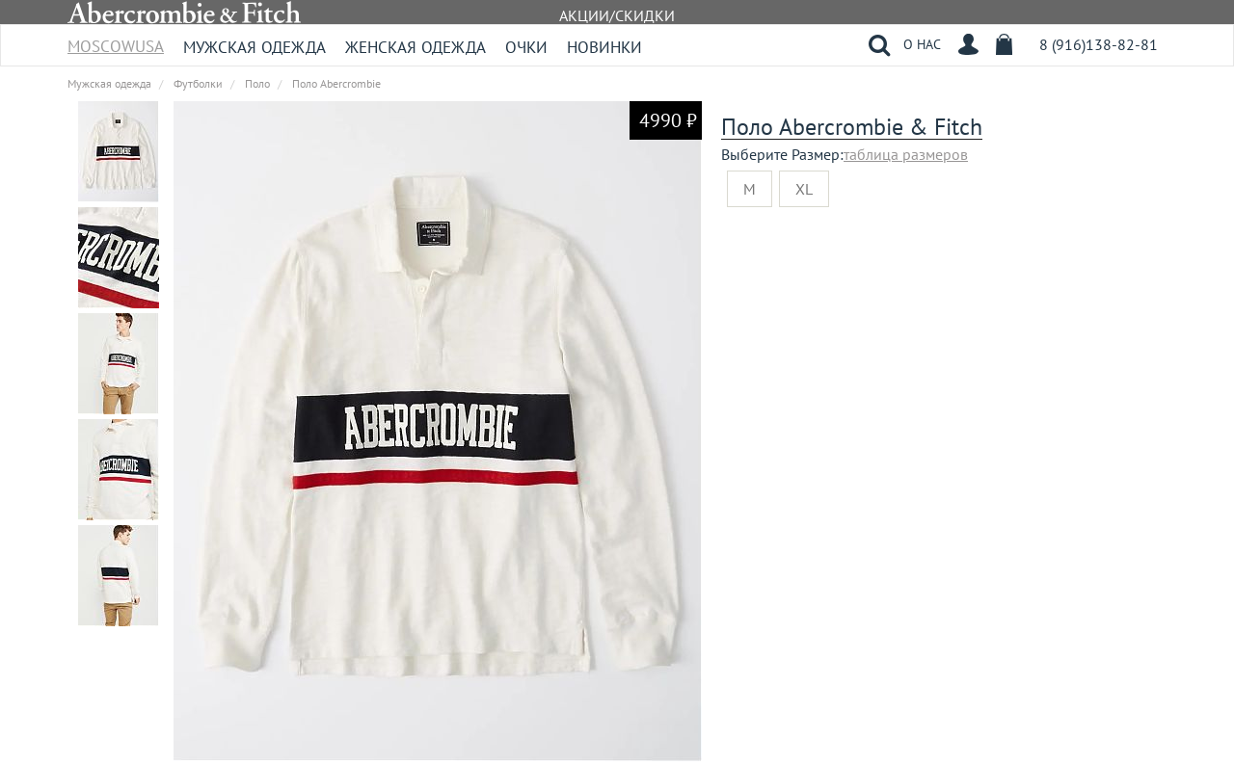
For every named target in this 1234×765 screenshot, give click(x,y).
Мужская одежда (254, 47)
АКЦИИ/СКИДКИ (617, 15)
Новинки (604, 47)
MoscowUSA (115, 40)
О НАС (922, 44)
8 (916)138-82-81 (1098, 44)
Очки (526, 47)
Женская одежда (415, 47)
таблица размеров (906, 154)
